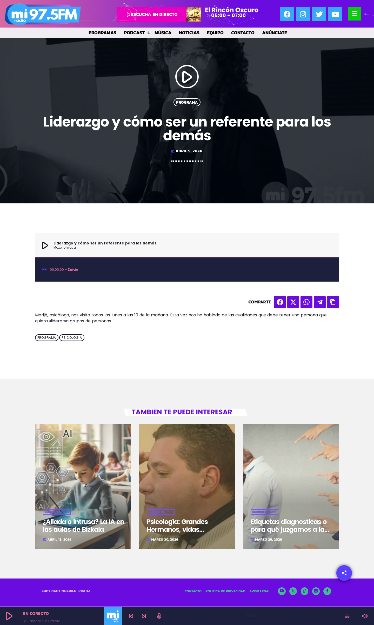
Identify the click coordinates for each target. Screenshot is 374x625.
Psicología (72, 337)
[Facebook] (327, 592)
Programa (187, 102)
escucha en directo (151, 14)
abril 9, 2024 (186, 151)
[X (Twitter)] (293, 592)
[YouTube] (282, 592)
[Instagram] (316, 592)
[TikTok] (305, 592)
